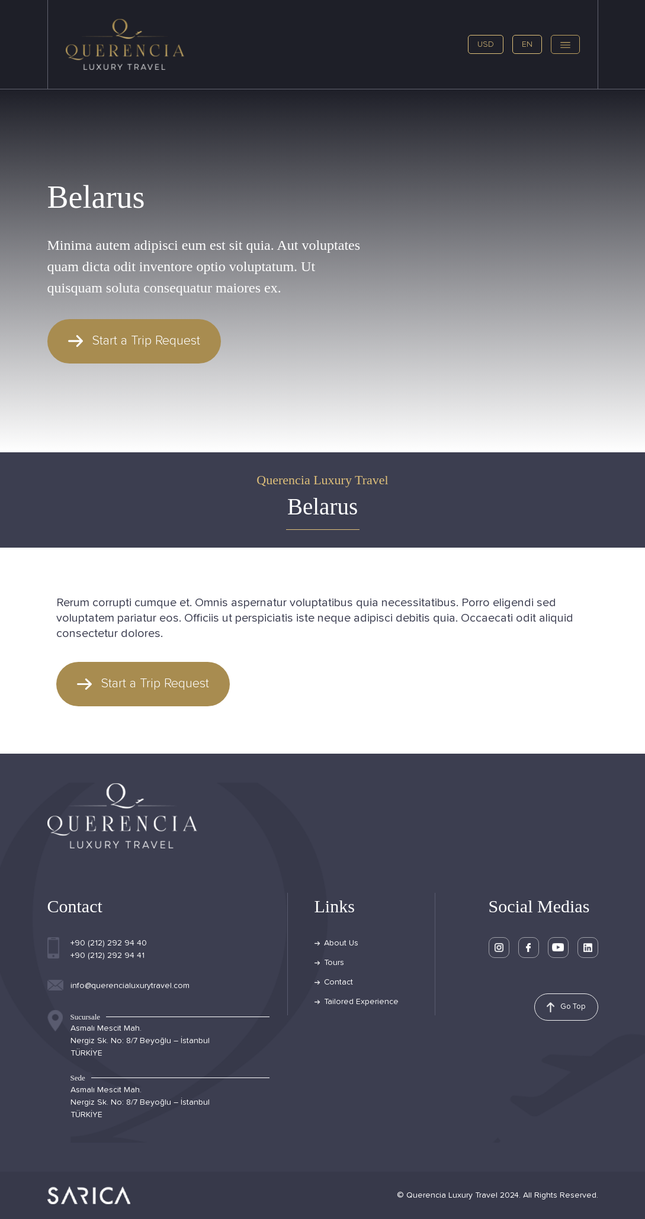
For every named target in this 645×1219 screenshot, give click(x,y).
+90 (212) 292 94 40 (108, 943)
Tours (334, 963)
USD (485, 44)
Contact (338, 982)
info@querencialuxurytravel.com (130, 986)
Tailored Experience (361, 1002)
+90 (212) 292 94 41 (107, 955)
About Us (341, 943)
